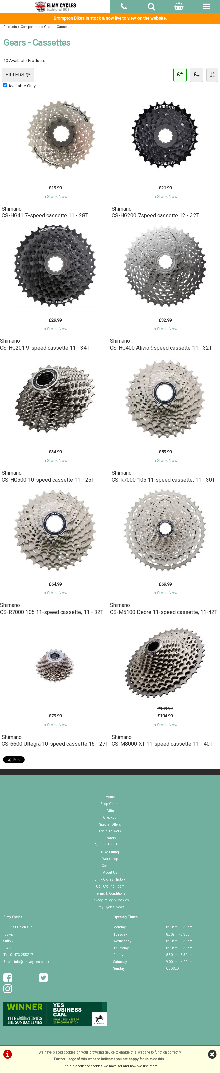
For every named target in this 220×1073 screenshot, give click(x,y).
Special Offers (110, 824)
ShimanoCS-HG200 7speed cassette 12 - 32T (155, 212)
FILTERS (17, 75)
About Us (110, 872)
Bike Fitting (110, 852)
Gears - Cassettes (58, 27)
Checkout (110, 817)
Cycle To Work (110, 831)
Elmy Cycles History (110, 879)
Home (110, 797)
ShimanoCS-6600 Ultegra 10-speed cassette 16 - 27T (55, 740)
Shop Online (110, 804)
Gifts (110, 811)
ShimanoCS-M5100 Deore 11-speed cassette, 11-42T (163, 608)
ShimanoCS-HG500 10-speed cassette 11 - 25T (48, 476)
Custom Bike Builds (110, 845)
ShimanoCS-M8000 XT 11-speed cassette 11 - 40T (162, 740)
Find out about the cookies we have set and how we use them (109, 1066)
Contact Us (110, 866)
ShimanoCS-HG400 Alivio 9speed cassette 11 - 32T (161, 344)
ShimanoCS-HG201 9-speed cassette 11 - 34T (45, 344)
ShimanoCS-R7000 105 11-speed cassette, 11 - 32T (51, 608)
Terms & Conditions (110, 893)
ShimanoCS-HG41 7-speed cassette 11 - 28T (45, 212)
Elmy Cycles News (110, 907)
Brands (110, 838)
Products (10, 27)
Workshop (110, 859)
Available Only (22, 85)
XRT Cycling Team (110, 886)
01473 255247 (21, 955)
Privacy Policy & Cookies (110, 900)
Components (30, 27)
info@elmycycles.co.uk (31, 962)
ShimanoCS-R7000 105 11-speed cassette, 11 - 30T (163, 476)
